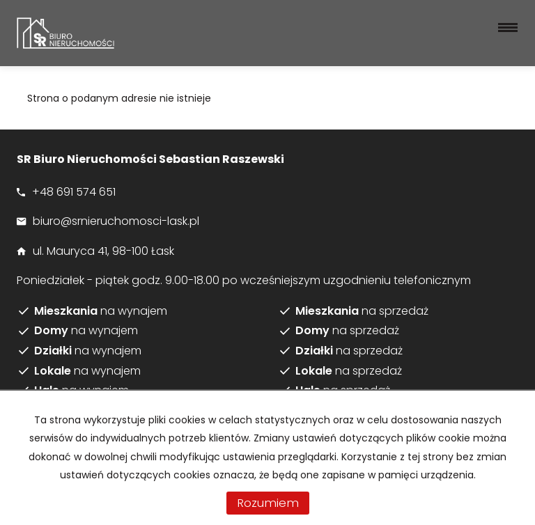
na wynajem (100, 311)
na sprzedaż (361, 311)
